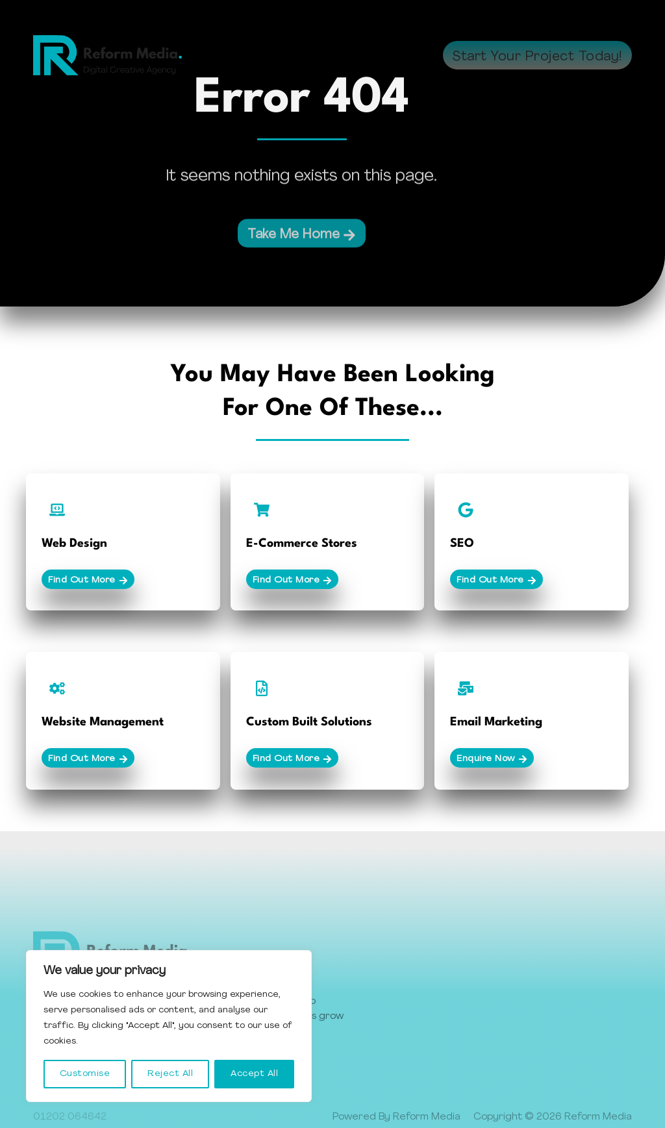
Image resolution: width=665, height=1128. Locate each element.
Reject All (170, 1074)
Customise (85, 1074)
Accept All (254, 1074)
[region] (169, 1026)
